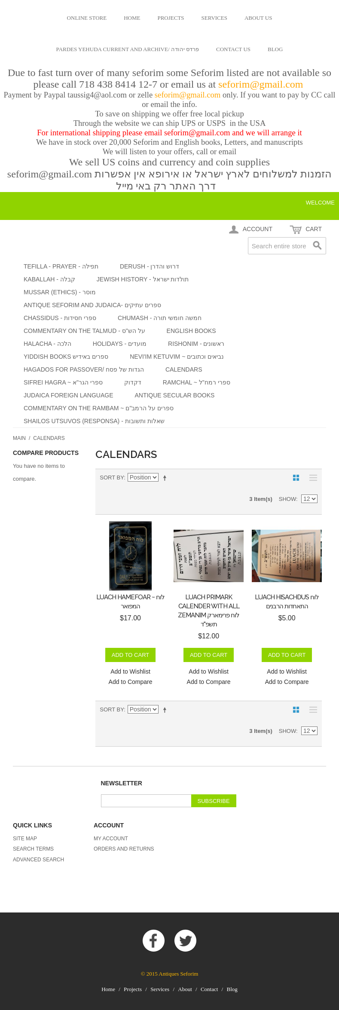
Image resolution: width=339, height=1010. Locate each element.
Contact (209, 989)
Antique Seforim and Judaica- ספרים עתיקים (92, 305)
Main (19, 438)
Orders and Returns (124, 849)
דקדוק (132, 382)
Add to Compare (131, 681)
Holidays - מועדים (120, 343)
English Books (191, 330)
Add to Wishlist (130, 671)
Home (132, 18)
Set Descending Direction (166, 477)
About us (258, 18)
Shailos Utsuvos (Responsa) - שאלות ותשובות (94, 421)
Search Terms (33, 849)
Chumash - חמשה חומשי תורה (160, 317)
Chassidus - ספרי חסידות (60, 317)
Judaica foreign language (68, 395)
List (311, 477)
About (185, 989)
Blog (275, 49)
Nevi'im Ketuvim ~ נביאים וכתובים (177, 356)
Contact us (233, 49)
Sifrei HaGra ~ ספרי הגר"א (63, 382)
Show (287, 499)
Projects (170, 18)
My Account (111, 839)
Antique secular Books (174, 395)
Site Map (25, 839)
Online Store (87, 18)
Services (214, 18)
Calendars (183, 369)
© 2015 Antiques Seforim (170, 973)
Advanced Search (38, 860)
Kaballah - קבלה (49, 279)
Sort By (112, 477)
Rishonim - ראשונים (196, 343)
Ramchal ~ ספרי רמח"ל (196, 382)
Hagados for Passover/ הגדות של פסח (84, 369)
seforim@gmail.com (261, 84)
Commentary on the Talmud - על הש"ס (84, 330)
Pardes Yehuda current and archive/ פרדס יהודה (127, 49)
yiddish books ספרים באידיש (66, 356)
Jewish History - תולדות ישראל (143, 279)
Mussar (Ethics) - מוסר (60, 292)
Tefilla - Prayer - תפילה (61, 266)
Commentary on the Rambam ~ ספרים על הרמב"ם (99, 408)
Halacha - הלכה (47, 343)
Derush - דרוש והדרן (149, 266)
